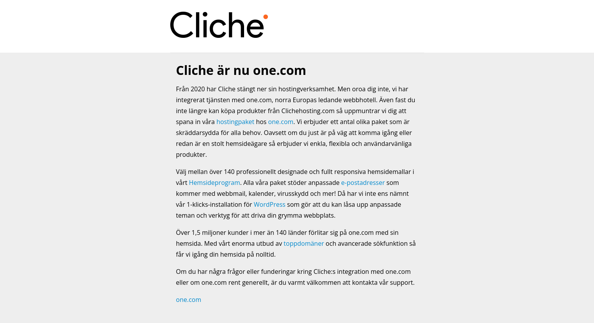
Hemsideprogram (214, 182)
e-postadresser (363, 182)
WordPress (269, 204)
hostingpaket (235, 121)
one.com (281, 121)
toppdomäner (304, 243)
